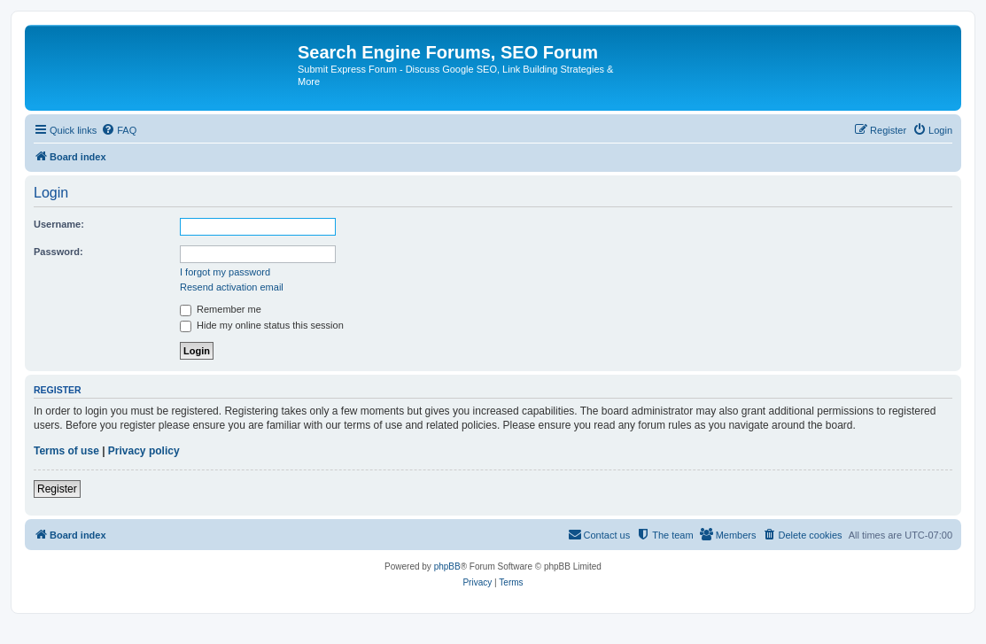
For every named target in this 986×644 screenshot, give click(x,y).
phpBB (447, 566)
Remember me (220, 309)
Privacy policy (144, 451)
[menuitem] (118, 130)
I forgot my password (225, 272)
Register (57, 489)
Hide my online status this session (262, 325)
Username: (59, 224)
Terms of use (66, 451)
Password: (58, 251)
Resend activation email (231, 287)
